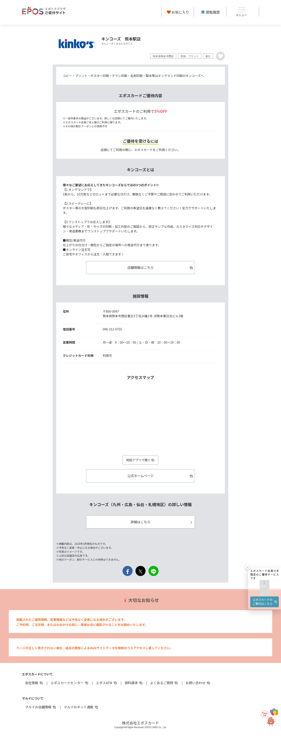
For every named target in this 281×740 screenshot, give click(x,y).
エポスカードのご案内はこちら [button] (265, 584)
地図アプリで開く (140, 460)
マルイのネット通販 (81, 707)
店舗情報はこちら (160, 267)
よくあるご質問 (164, 682)
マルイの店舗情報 (41, 707)
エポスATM (107, 682)
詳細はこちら (162, 521)
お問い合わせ (198, 682)
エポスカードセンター (69, 682)
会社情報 (34, 682)
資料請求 (134, 682)
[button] (264, 571)
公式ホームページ (160, 475)
